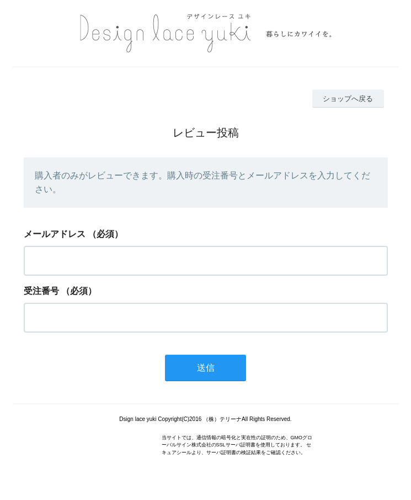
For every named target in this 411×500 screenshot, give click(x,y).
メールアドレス (55, 234)
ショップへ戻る (348, 98)
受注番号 (41, 291)
